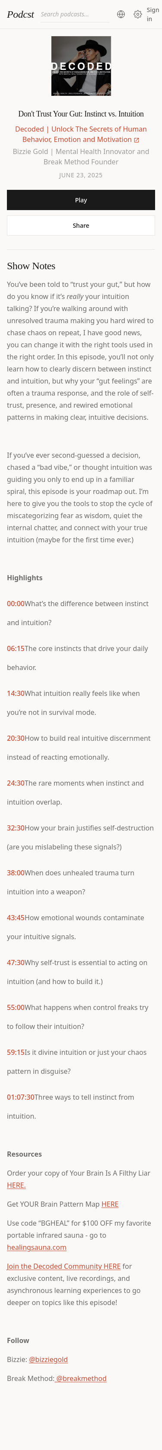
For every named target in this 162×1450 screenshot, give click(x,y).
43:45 (16, 917)
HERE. (16, 1185)
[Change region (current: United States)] (121, 14)
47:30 (16, 962)
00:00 (16, 603)
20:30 (16, 738)
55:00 (16, 1007)
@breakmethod (80, 1378)
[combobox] (75, 14)
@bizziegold (48, 1359)
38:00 (16, 873)
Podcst (20, 14)
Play (81, 200)
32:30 (16, 828)
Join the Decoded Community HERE (64, 1266)
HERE (110, 1204)
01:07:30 (21, 1097)
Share (81, 225)
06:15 (16, 648)
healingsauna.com (37, 1247)
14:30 (16, 693)
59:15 (16, 1052)
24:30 (16, 783)
